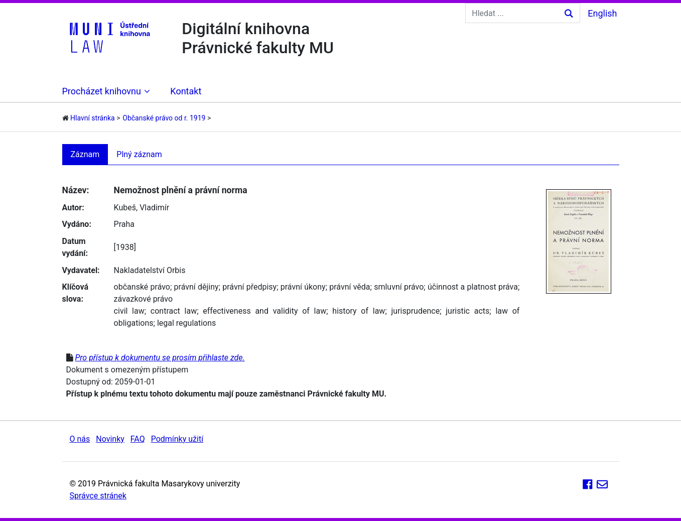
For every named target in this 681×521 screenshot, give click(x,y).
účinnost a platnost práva (473, 287)
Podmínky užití (177, 439)
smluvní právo (399, 287)
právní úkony (303, 287)
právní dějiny (196, 287)
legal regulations (186, 323)
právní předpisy (249, 287)
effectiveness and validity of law (264, 311)
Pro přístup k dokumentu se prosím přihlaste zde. (159, 357)
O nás (80, 439)
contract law (174, 311)
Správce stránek (98, 495)
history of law (358, 311)
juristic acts (467, 311)
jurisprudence (415, 311)
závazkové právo (143, 299)
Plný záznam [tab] (139, 154)
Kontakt (185, 91)
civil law (129, 311)
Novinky (110, 439)
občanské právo (142, 287)
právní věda (349, 287)
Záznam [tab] (85, 154)
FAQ (137, 439)
